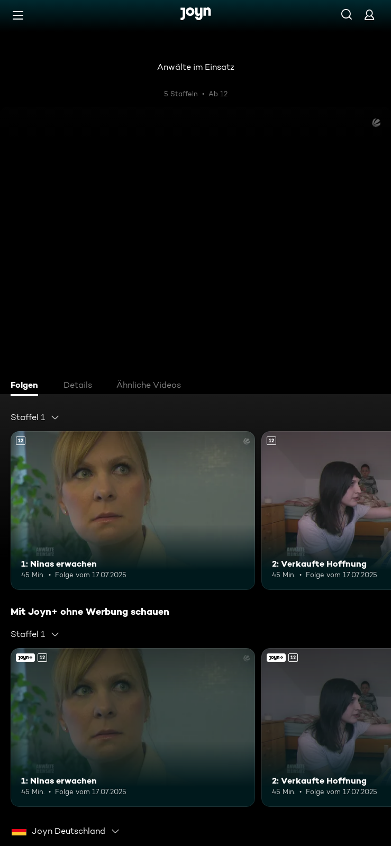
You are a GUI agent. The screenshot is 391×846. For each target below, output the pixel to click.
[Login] (369, 14)
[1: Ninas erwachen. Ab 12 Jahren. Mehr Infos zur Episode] (133, 510)
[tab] (27, 386)
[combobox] (35, 417)
